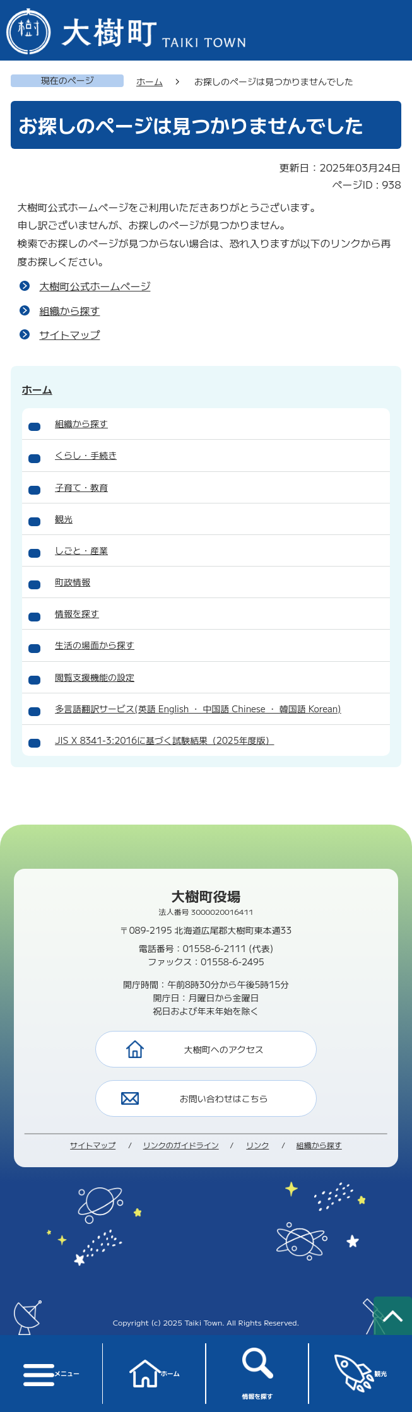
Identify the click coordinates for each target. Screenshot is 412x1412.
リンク (257, 1144)
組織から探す (69, 310)
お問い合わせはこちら (224, 1098)
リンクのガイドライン (181, 1144)
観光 (360, 1373)
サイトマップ (69, 334)
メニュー (51, 1374)
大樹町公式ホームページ (94, 285)
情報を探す (257, 1374)
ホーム (154, 1373)
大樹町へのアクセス (224, 1049)
